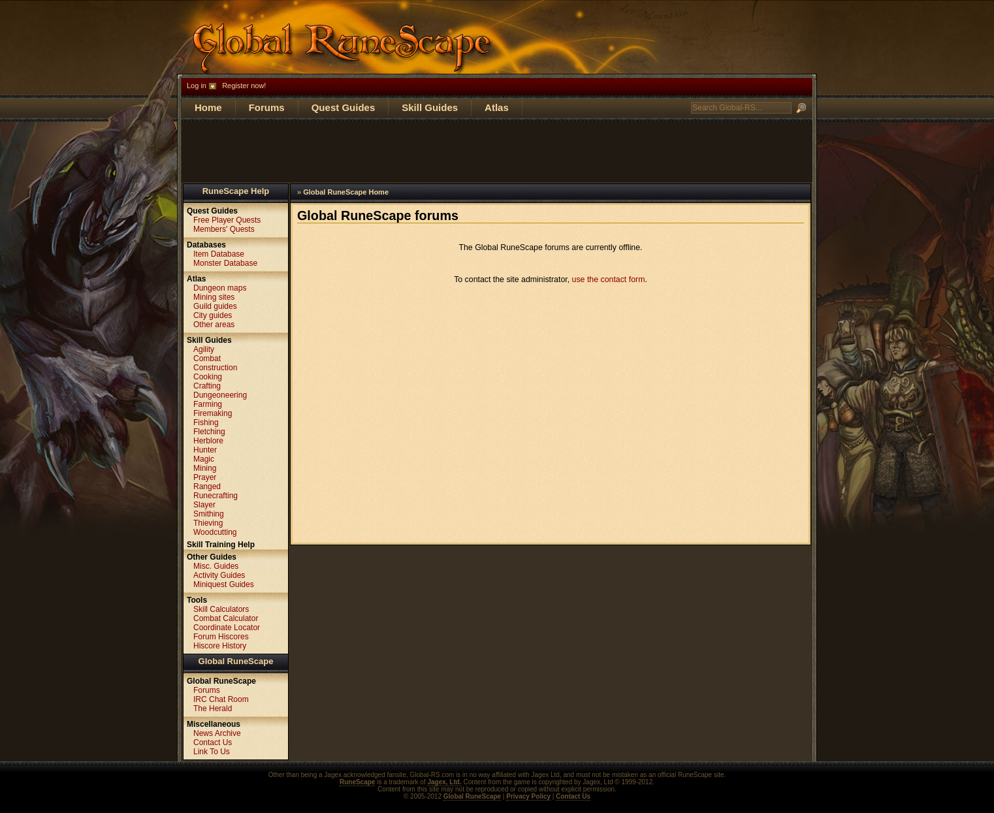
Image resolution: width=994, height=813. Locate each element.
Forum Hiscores (221, 636)
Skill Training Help (221, 544)
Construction (215, 367)
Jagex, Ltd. (444, 782)
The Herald (212, 708)
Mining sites (213, 297)
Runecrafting (215, 495)
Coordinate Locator (226, 627)
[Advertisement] (497, 150)
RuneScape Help (236, 191)
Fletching (209, 431)
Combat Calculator (225, 618)
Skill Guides (430, 107)
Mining (204, 468)
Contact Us (212, 742)
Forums (267, 107)
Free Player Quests (227, 220)
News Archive (217, 733)
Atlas (497, 107)
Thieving (208, 523)
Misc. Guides (215, 566)
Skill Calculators (221, 609)
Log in (196, 85)
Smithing (208, 513)
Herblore (208, 440)
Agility (203, 349)
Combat (207, 358)
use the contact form (608, 279)
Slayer (204, 504)
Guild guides (215, 306)
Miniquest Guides (223, 584)
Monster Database (225, 263)
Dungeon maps (219, 288)
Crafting (207, 386)
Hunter (205, 449)
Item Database (218, 254)
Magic (203, 459)
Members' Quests (224, 229)
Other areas (213, 324)
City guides (212, 315)
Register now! (244, 85)
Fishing (206, 422)
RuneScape (357, 782)
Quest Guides (344, 107)
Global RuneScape (236, 661)
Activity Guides (219, 575)
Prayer (204, 477)
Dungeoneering (220, 395)
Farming (207, 404)
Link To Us (211, 751)
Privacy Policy (528, 796)
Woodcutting (215, 532)
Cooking (207, 376)
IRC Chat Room (221, 699)
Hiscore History (219, 645)
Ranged (207, 486)
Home (208, 107)
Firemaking (212, 413)
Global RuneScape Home (346, 192)
